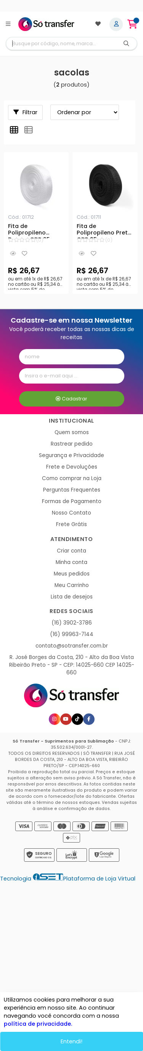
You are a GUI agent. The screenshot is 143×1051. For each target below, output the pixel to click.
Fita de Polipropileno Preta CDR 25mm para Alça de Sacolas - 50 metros (104, 230)
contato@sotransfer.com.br (71, 645)
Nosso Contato (71, 512)
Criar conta (71, 550)
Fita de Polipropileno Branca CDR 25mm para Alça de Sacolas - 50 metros (34, 230)
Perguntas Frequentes (71, 490)
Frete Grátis (71, 524)
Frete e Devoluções (71, 467)
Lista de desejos (72, 596)
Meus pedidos (72, 573)
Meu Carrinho (72, 585)
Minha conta (71, 562)
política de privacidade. (38, 1024)
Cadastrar (71, 398)
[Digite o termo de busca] (61, 43)
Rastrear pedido (72, 444)
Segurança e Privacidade (71, 455)
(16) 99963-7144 (71, 634)
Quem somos (72, 432)
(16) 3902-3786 (71, 622)
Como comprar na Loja (71, 478)
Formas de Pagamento (71, 501)
